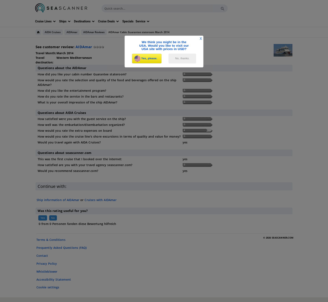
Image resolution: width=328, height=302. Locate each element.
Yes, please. (145, 58)
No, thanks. (182, 58)
